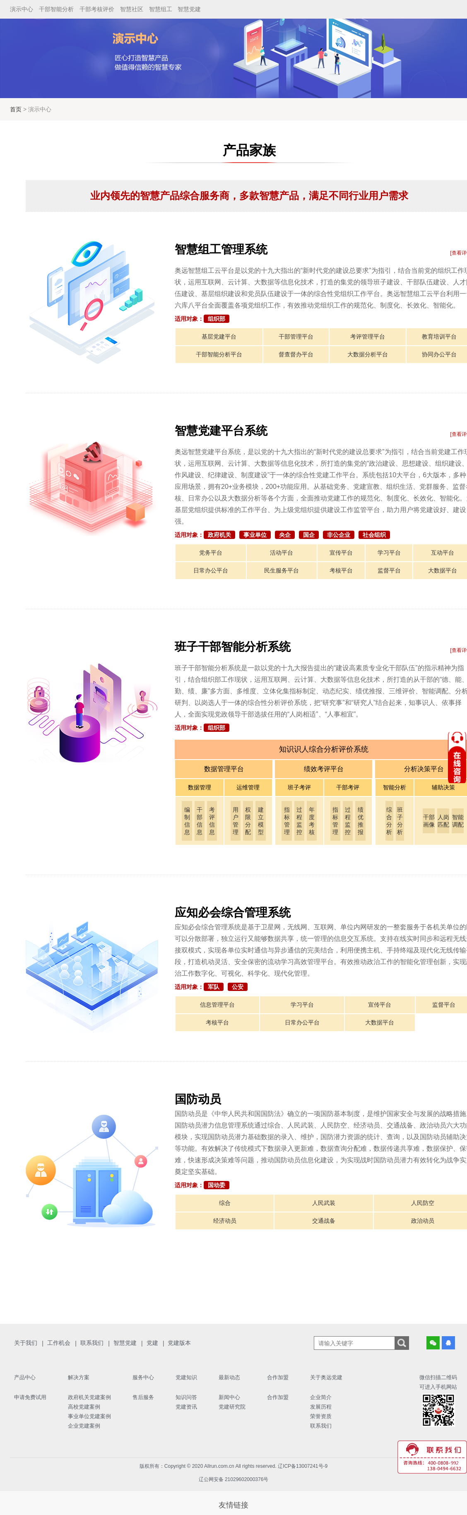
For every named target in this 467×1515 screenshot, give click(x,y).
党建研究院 (232, 1406)
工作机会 (58, 1342)
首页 (16, 109)
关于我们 (25, 1342)
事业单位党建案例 (89, 1416)
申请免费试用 (30, 1397)
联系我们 (92, 1342)
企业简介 (321, 1397)
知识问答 (186, 1397)
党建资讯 (186, 1406)
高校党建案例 (84, 1406)
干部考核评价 (96, 9)
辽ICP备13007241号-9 (302, 1466)
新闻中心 (229, 1397)
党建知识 (186, 1377)
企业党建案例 (84, 1425)
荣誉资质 (321, 1416)
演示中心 (21, 9)
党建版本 (179, 1342)
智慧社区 (131, 9)
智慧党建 (189, 9)
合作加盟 (278, 1377)
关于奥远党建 (326, 1377)
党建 (152, 1342)
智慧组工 (160, 9)
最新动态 (229, 1377)
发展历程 (321, 1406)
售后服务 (143, 1397)
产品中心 (25, 1377)
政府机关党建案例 (89, 1397)
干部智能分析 (56, 9)
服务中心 (143, 1377)
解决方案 (78, 1377)
